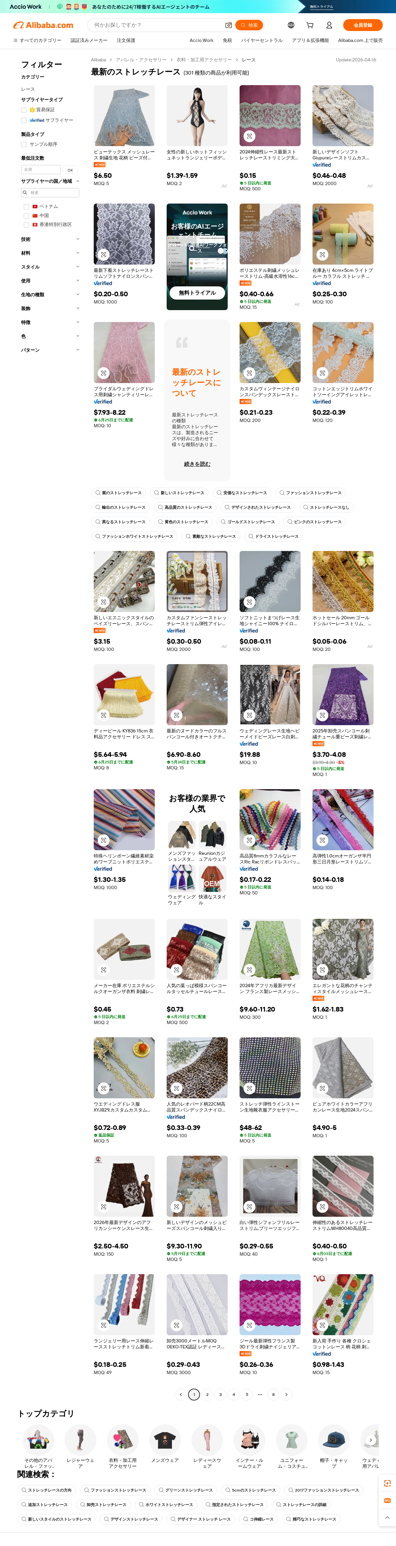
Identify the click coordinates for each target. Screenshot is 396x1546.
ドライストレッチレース (273, 536)
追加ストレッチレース (44, 1504)
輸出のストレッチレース (120, 507)
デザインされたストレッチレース (258, 507)
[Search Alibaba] (156, 25)
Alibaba (98, 59)
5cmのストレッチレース (250, 1490)
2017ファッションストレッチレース (323, 1490)
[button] (229, 25)
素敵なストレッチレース (211, 536)
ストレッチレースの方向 (46, 1490)
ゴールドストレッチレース (248, 522)
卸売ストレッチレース (103, 1504)
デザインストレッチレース (131, 1519)
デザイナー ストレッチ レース (201, 1519)
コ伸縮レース (258, 1519)
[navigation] (50, 728)
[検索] (249, 25)
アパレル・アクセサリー (141, 59)
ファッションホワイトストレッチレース (134, 536)
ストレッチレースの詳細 (301, 1504)
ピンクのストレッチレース (314, 522)
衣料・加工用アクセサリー (204, 59)
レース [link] (249, 59)
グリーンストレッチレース (186, 1490)
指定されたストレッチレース (235, 1504)
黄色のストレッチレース (183, 522)
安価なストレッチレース (242, 493)
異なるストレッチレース (120, 522)
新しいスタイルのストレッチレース (56, 1519)
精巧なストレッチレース (311, 1519)
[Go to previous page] (181, 1395)
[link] (387, 1483)
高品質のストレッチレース (185, 507)
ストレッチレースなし (326, 507)
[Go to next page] (286, 1395)
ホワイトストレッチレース (166, 1504)
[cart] (311, 26)
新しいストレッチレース (179, 493)
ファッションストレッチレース (311, 493)
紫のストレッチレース (118, 493)
